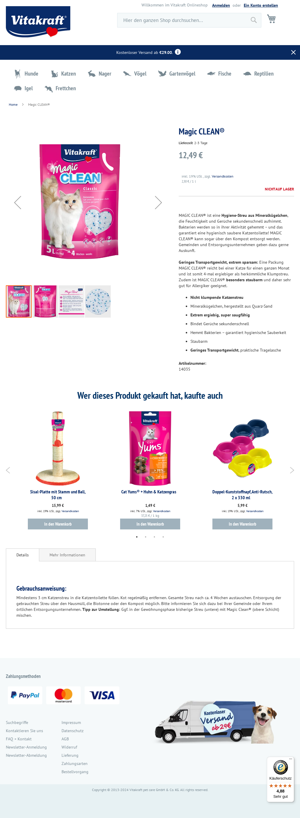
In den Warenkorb (58, 524)
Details (22, 555)
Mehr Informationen (67, 555)
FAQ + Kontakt (19, 739)
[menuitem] (26, 74)
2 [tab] (146, 537)
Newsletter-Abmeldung (26, 755)
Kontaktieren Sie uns (24, 730)
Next (292, 470)
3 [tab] (154, 537)
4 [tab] (163, 537)
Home (13, 104)
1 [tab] (137, 537)
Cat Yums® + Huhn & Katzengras (148, 492)
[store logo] (38, 22)
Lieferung (70, 755)
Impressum (71, 722)
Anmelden (221, 5)
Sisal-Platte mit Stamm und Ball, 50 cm (58, 494)
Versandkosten (222, 176)
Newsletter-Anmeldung (26, 747)
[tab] (22, 554)
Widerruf (69, 747)
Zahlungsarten (75, 763)
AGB (65, 739)
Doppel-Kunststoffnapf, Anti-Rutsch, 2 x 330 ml (242, 494)
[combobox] (189, 20)
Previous (8, 470)
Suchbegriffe (17, 722)
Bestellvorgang (75, 771)
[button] (17, 202)
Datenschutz (72, 730)
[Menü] (290, 760)
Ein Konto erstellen (261, 5)
